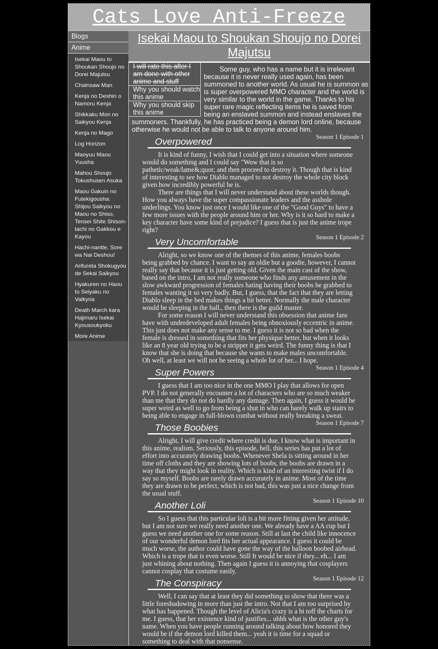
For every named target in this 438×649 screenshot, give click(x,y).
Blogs (80, 36)
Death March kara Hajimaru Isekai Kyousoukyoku (97, 317)
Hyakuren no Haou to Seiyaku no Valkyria (98, 291)
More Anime (90, 336)
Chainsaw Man (94, 85)
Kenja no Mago (94, 133)
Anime (81, 47)
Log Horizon (90, 144)
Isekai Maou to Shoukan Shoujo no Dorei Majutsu (100, 66)
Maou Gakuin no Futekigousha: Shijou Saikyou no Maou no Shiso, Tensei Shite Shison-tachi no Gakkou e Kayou (101, 214)
